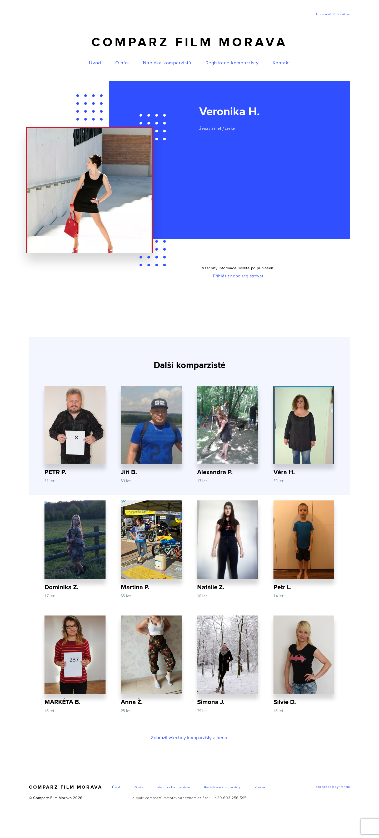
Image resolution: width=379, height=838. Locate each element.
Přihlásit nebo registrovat (238, 276)
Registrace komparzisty (232, 63)
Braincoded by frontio (333, 788)
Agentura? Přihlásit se (333, 14)
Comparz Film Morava (189, 42)
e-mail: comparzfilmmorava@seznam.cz (167, 799)
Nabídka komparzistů (167, 63)
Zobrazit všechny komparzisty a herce (189, 739)
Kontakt (281, 63)
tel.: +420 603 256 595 (226, 799)
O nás (122, 63)
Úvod (95, 63)
